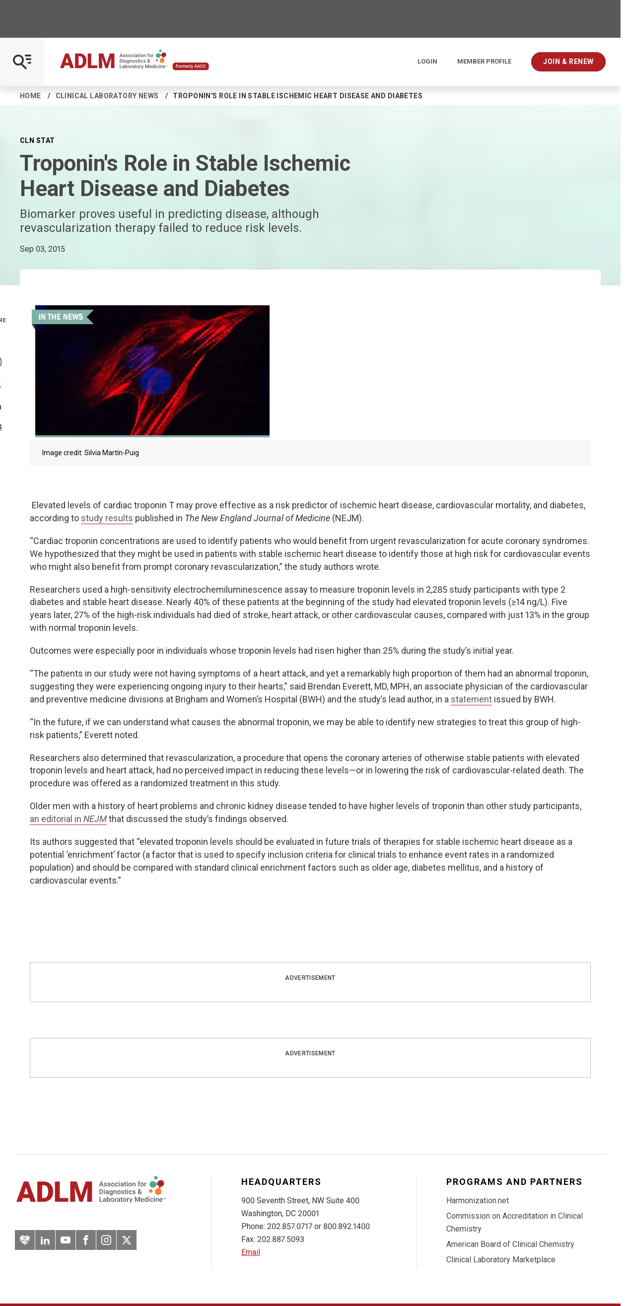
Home (30, 96)
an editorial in (68, 819)
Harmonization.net (477, 1200)
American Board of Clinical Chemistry (510, 1244)
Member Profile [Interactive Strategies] (484, 61)
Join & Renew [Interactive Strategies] (568, 62)
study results (107, 518)
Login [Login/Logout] (427, 61)
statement (471, 699)
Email (250, 1252)
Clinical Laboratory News (107, 96)
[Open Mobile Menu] (22, 62)
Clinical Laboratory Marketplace (501, 1259)
